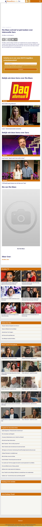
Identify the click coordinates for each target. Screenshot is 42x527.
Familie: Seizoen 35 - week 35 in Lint (8, 388)
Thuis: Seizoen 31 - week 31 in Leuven (29, 388)
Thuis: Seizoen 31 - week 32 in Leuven (29, 373)
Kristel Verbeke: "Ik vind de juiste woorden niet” (11, 459)
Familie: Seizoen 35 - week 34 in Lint (29, 403)
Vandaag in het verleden (8, 481)
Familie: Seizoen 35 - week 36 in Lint (29, 358)
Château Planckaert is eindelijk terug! (9, 453)
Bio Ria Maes (21, 248)
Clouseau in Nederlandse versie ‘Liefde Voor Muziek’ (13, 437)
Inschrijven (20, 69)
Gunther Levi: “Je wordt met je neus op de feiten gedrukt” (13, 475)
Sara (8, 259)
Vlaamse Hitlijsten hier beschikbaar (9, 328)
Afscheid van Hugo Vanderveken (8, 440)
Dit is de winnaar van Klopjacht (8, 433)
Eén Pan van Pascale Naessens (8, 335)
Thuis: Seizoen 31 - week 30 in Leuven (29, 419)
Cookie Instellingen (22, 525)
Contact (20, 520)
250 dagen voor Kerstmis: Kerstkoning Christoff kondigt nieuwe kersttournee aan (18, 449)
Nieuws (5, 101)
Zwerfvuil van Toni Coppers (7, 332)
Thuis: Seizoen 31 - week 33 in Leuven (9, 358)
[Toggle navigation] (40, 1)
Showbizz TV (5, 269)
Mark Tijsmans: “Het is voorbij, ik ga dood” (11, 443)
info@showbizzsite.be (12, 525)
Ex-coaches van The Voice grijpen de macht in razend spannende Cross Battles (18, 462)
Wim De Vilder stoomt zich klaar (8, 456)
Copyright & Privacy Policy (30, 524)
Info (23, 524)
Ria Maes (4, 259)
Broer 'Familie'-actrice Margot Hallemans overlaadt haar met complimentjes (17, 472)
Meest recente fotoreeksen (9, 344)
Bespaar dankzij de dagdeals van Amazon (10, 325)
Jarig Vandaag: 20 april (8, 494)
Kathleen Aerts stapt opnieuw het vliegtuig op (11, 469)
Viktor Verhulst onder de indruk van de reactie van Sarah (13, 446)
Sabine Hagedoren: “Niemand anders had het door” (12, 430)
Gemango (31, 525)
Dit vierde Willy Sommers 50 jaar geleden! (10, 466)
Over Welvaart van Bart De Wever (8, 338)
